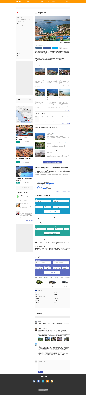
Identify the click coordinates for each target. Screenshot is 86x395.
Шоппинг (55, 294)
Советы (37, 300)
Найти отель (52, 233)
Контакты (38, 386)
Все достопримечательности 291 (63, 191)
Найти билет (52, 211)
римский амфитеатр (41, 187)
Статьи (36, 306)
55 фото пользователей (65, 42)
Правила (48, 386)
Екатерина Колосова (42, 344)
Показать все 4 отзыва (52, 316)
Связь (54, 296)
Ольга (39, 328)
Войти (67, 1)
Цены (36, 296)
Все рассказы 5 (29, 220)
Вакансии (29, 386)
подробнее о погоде (65, 123)
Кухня (54, 302)
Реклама (57, 386)
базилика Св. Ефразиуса (42, 188)
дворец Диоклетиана (41, 186)
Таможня (37, 304)
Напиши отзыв (42, 361)
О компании (19, 386)
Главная (18, 7)
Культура (55, 300)
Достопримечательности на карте (52, 162)
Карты (54, 304)
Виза (36, 292)
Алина (39, 321)
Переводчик (55, 298)
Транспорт (37, 298)
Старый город (40, 182)
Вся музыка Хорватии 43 (26, 101)
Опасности (37, 302)
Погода (37, 294)
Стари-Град (41, 184)
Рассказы (55, 292)
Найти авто (52, 272)
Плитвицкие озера (50, 183)
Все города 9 (67, 110)
